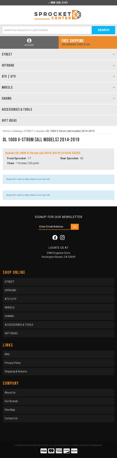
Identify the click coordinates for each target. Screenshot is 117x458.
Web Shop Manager (92, 445)
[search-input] (47, 30)
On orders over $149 (88, 42)
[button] (58, 30)
